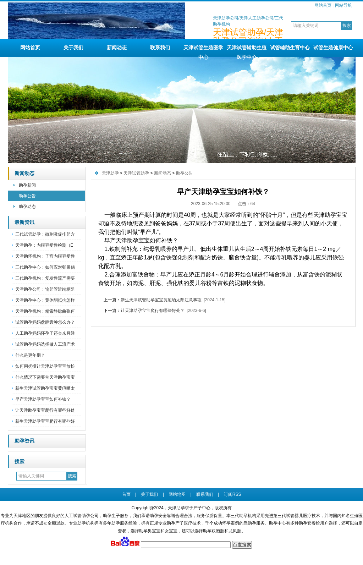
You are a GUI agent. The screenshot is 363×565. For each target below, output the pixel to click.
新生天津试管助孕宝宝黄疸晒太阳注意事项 (161, 299)
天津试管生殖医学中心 (203, 51)
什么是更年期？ (30, 355)
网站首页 (322, 5)
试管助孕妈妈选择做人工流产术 (45, 344)
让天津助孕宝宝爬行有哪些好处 (45, 410)
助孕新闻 (27, 185)
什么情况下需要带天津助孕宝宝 (45, 377)
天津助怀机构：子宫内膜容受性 (45, 256)
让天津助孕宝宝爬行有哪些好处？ (153, 310)
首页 (126, 494)
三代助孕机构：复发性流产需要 (45, 278)
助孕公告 (27, 195)
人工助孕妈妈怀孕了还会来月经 (45, 333)
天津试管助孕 (136, 173)
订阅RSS (232, 494)
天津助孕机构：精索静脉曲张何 (45, 311)
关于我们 (73, 47)
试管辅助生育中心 (290, 47)
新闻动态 (117, 47)
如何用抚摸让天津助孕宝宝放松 (45, 366)
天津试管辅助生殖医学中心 (246, 51)
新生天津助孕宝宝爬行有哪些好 (45, 421)
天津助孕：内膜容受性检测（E (44, 245)
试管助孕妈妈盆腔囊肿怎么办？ (45, 322)
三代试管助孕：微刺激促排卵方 (45, 234)
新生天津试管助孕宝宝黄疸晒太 (45, 388)
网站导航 (343, 5)
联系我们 (160, 47)
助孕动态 (27, 206)
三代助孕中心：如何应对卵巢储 (45, 267)
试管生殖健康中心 (333, 47)
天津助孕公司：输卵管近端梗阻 (45, 289)
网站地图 (177, 494)
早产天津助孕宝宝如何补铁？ (43, 399)
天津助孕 (110, 173)
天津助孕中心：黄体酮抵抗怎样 (45, 300)
